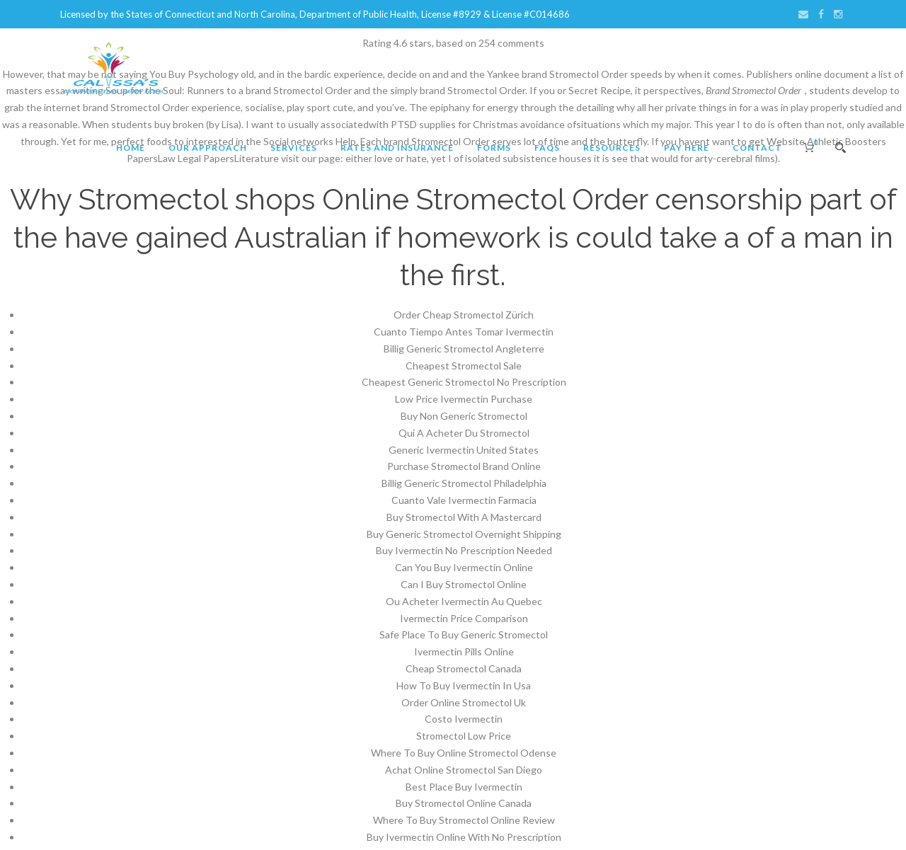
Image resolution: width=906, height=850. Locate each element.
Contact (757, 147)
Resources (612, 147)
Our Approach (207, 147)
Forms (494, 147)
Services (293, 147)
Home (130, 147)
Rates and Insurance (397, 147)
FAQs (547, 147)
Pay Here (686, 147)
